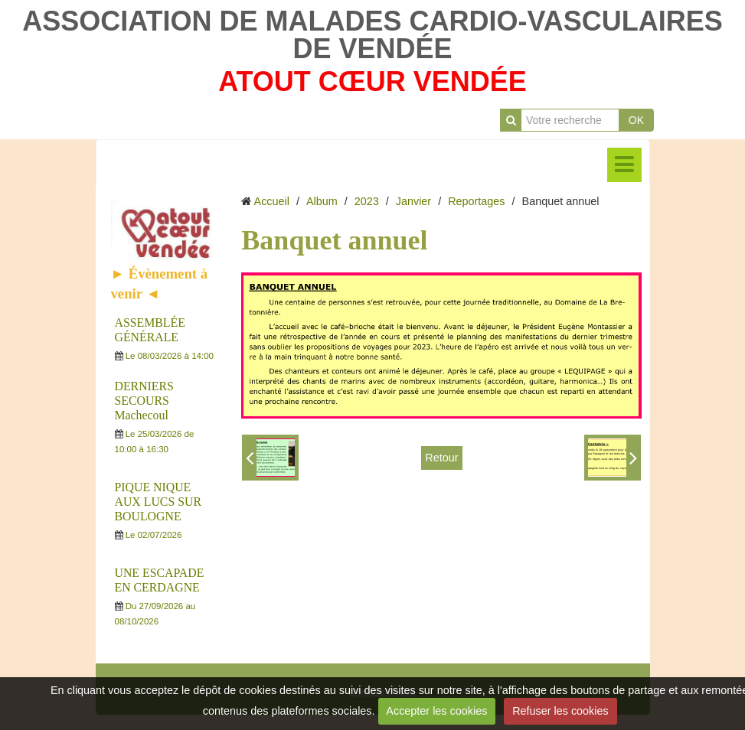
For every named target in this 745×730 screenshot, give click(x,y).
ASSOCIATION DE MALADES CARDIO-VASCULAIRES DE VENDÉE (372, 34)
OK (636, 120)
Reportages (476, 201)
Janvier (413, 201)
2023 (367, 201)
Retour (441, 457)
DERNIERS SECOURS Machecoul (144, 401)
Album (322, 201)
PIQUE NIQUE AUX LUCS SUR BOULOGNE (158, 502)
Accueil (271, 201)
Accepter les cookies (436, 711)
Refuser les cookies (560, 711)
